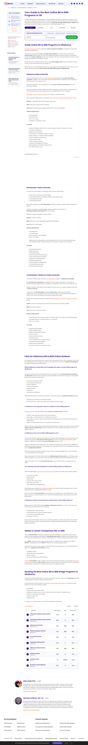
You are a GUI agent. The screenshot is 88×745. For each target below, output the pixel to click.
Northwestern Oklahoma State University (40, 613)
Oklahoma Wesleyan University (38, 630)
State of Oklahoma (48, 488)
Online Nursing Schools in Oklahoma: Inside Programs (14, 58)
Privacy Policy (18, 738)
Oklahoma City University (36, 625)
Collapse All (76, 606)
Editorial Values (14, 30)
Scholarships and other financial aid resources (37, 94)
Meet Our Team (14, 28)
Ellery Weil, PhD (13, 40)
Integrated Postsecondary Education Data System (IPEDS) (51, 583)
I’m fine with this (57, 743)
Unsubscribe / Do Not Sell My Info (34, 738)
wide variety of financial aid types (45, 471)
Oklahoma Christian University (37, 647)
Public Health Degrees (66, 726)
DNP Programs (21, 730)
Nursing (22, 3)
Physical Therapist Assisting (67, 723)
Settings (66, 743)
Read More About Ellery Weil (30, 691)
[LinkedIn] (77, 4)
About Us (73, 738)
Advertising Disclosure (51, 738)
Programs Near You (41, 3)
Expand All (69, 606)
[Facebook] (79, 4)
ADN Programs (8, 723)
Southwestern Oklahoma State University (40, 619)
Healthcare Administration (42, 723)
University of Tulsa (34, 659)
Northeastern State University (37, 642)
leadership (68, 375)
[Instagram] (72, 4)
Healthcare (30, 3)
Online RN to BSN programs (31, 48)
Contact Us (81, 738)
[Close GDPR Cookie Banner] (71, 743)
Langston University (35, 653)
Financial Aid (52, 3)
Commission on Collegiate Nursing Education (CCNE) (64, 97)
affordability (69, 438)
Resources (60, 3)
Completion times (29, 411)
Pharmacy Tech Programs (42, 730)
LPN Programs (8, 730)
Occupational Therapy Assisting (44, 726)
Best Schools (73, 27)
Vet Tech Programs (65, 730)
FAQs (51, 27)
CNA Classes (7, 726)
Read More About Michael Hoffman (31, 710)
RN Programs (20, 723)
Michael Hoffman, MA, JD (14, 43)
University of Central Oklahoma (38, 664)
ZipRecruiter (34, 541)
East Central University (35, 636)
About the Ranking (29, 606)
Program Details (41, 27)
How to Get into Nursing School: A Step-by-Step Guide (14, 80)
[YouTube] (74, 4)
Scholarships (30, 475)
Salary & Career (62, 27)
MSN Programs (21, 726)
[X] (82, 4)
